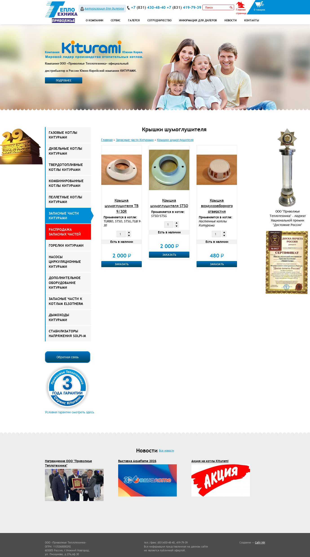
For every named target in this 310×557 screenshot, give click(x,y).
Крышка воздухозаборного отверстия (217, 206)
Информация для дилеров (198, 20)
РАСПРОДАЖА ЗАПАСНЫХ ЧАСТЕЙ (65, 231)
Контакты (251, 20)
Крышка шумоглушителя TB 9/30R (122, 206)
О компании (94, 20)
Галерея (134, 20)
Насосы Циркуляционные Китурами (65, 262)
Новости (230, 20)
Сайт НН (260, 542)
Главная (107, 140)
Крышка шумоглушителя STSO (169, 203)
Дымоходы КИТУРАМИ (59, 317)
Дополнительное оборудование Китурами (65, 283)
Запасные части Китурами (64, 215)
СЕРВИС (115, 20)
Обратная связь (68, 357)
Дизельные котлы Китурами (65, 150)
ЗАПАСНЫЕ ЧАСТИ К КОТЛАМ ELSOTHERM (66, 301)
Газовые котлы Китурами (63, 134)
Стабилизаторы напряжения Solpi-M (67, 333)
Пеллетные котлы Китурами (65, 199)
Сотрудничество (159, 20)
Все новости (166, 450)
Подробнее (63, 80)
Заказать (121, 264)
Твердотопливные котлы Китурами (66, 167)
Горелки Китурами (66, 245)
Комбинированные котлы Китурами (66, 183)
